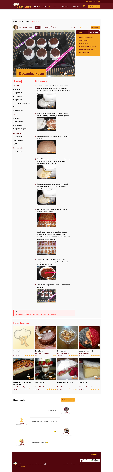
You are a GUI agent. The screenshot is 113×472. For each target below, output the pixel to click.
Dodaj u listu (95, 27)
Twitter (73, 464)
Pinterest (97, 464)
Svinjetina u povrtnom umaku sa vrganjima (87, 49)
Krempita (89, 374)
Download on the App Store (85, 460)
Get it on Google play (95, 460)
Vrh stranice (94, 454)
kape (44, 314)
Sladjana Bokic (27, 27)
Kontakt (48, 464)
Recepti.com (22, 6)
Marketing (42, 464)
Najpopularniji (94, 32)
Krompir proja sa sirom (85, 37)
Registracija (89, 1)
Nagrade (76, 6)
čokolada (20, 314)
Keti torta (45, 341)
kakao (37, 314)
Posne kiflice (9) (83, 43)
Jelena (22, 444)
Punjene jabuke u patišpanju (87, 46)
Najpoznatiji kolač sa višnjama (23, 374)
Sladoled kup (45, 374)
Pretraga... (84, 6)
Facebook (65, 464)
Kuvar (36, 6)
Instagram (88, 464)
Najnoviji (81, 32)
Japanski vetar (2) (89, 341)
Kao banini (67, 341)
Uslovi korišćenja (35, 464)
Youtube (81, 464)
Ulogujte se (97, 1)
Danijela (21, 423)
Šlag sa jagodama (83, 52)
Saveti (55, 6)
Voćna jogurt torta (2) (67, 374)
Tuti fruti (23, 341)
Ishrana (45, 6)
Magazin (65, 6)
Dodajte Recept (93, 6)
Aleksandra (66, 434)
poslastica (53, 314)
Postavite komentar (68, 400)
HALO (23, 466)
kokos (29, 314)
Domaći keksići (83, 40)
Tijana (66, 412)
